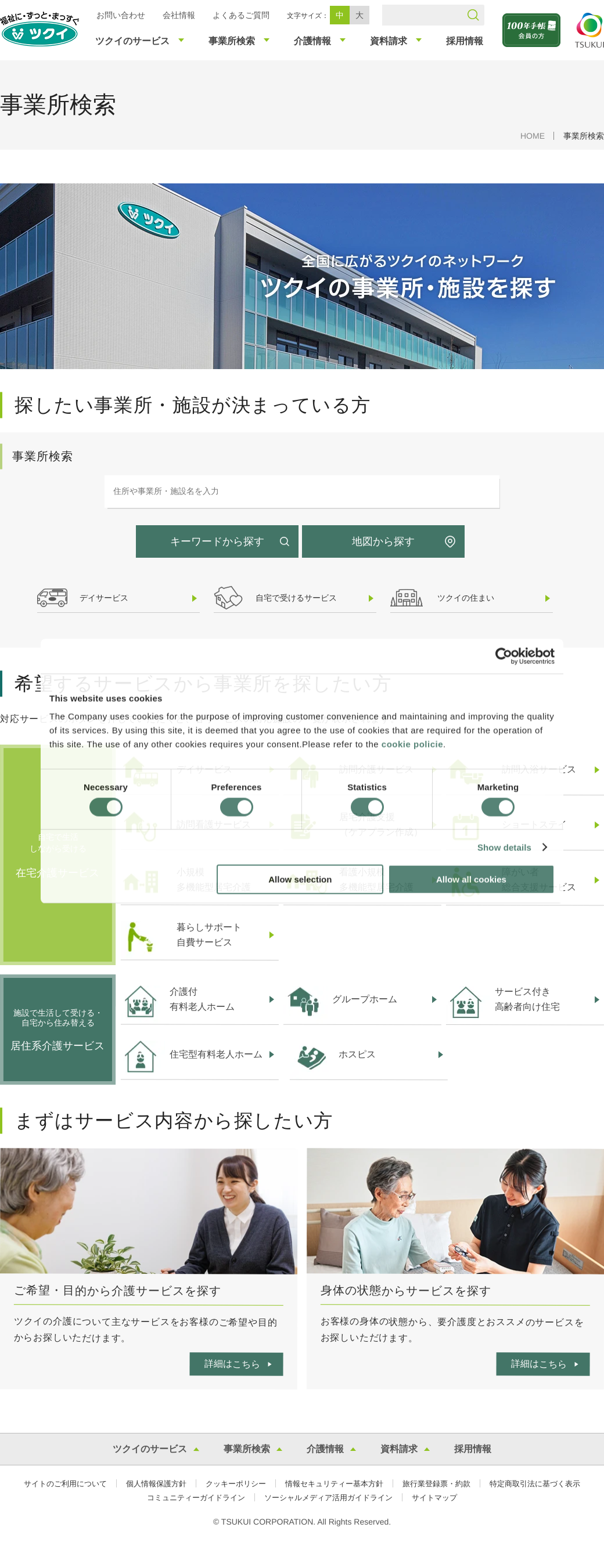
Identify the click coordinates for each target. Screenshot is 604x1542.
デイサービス (104, 597)
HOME (532, 136)
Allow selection (300, 879)
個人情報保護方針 (156, 1483)
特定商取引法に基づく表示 (535, 1483)
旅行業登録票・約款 (436, 1483)
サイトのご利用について (65, 1483)
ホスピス (357, 1054)
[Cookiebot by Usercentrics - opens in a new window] (504, 656)
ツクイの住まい (465, 597)
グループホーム (364, 999)
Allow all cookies (471, 879)
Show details (504, 847)
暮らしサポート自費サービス (209, 934)
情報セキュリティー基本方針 (334, 1483)
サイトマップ (434, 1497)
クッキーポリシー (236, 1483)
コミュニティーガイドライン (196, 1497)
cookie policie (412, 744)
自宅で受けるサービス (296, 597)
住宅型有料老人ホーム (216, 1054)
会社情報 (179, 15)
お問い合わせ (120, 15)
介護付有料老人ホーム (202, 999)
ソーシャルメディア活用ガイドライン (328, 1497)
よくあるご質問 (241, 15)
